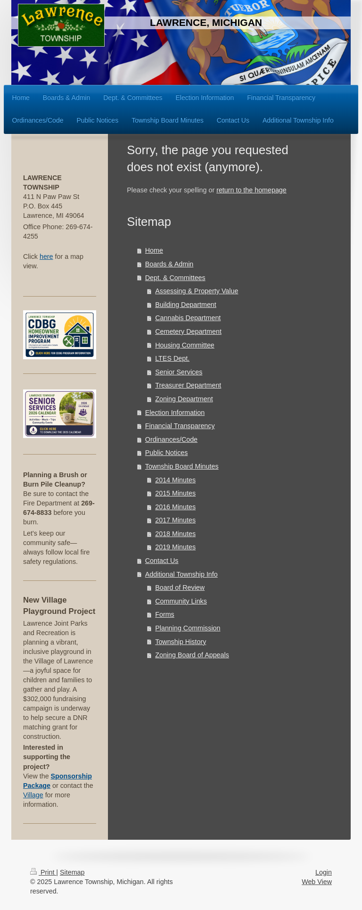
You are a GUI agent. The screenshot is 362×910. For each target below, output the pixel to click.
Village (33, 795)
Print (43, 872)
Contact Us (162, 560)
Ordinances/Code (171, 439)
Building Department (185, 304)
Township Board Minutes (182, 466)
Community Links (181, 601)
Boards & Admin (169, 264)
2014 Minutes (175, 480)
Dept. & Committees (175, 277)
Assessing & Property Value (196, 291)
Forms (164, 614)
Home (154, 250)
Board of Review (180, 587)
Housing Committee (184, 345)
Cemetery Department (188, 331)
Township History (180, 641)
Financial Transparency (180, 426)
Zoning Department (184, 399)
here (46, 256)
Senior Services (178, 372)
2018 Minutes (175, 534)
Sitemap (72, 872)
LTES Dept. (172, 358)
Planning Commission (187, 628)
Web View (317, 881)
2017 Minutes (175, 520)
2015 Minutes (175, 493)
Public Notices (166, 452)
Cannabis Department (188, 318)
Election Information (175, 412)
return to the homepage (251, 190)
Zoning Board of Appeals (192, 655)
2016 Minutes (175, 507)
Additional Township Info (181, 574)
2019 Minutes (175, 547)
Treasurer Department (188, 385)
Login (323, 872)
